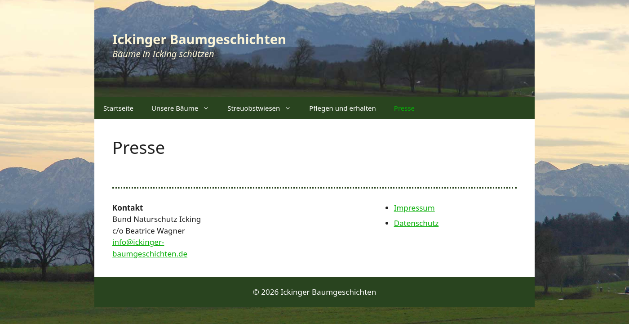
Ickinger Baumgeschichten (199, 39)
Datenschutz (416, 223)
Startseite (118, 108)
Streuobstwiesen (263, 108)
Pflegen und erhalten (342, 108)
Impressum (414, 207)
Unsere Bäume (184, 108)
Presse (404, 108)
